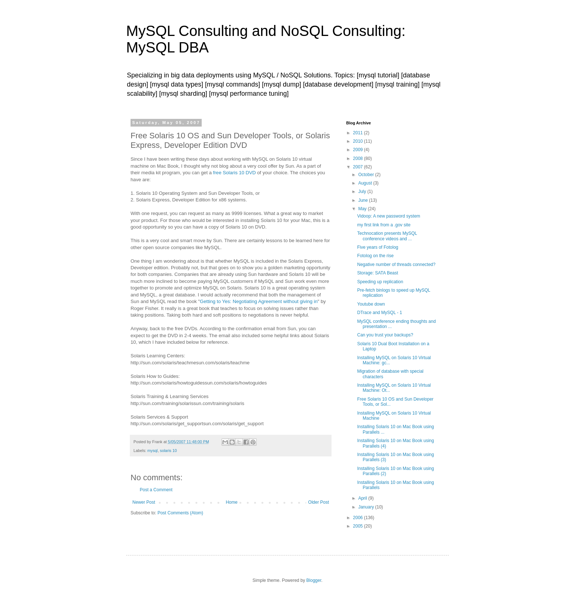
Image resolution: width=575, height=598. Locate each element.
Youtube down (371, 304)
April (363, 498)
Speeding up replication (380, 281)
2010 (358, 141)
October (366, 174)
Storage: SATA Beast (377, 273)
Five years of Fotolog (377, 247)
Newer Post (143, 502)
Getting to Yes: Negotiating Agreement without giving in (259, 301)
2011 (358, 132)
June (363, 200)
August (365, 183)
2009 (358, 149)
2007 (358, 166)
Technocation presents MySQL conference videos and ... (387, 236)
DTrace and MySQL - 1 (379, 312)
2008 (358, 158)
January (366, 507)
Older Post (318, 502)
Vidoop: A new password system (388, 216)
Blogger (313, 580)
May (363, 208)
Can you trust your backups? (385, 335)
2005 (358, 526)
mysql (152, 450)
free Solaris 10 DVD (234, 172)
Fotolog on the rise (375, 255)
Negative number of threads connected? (396, 264)
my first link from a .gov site (383, 224)
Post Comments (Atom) (180, 512)
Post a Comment (156, 489)
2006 (358, 517)
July (362, 191)
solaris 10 (168, 450)
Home (232, 502)
